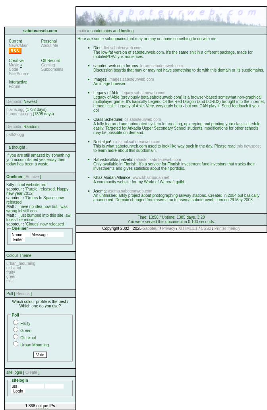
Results (22, 293)
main (81, 31)
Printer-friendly (227, 228)
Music (14, 65)
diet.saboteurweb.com (122, 48)
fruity (10, 272)
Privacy (168, 228)
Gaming (48, 65)
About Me (49, 45)
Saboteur (151, 228)
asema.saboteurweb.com (130, 191)
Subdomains (52, 69)
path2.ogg (15, 134)
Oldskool (28, 338)
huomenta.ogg (19, 114)
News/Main (18, 45)
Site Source (19, 74)
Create (31, 372)
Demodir (13, 101)
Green (25, 330)
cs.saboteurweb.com (142, 119)
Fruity (25, 323)
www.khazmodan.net (151, 177)
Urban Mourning (34, 345)
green (11, 276)
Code (13, 69)
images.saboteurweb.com (131, 79)
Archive (32, 177)
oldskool (13, 268)
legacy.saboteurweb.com (143, 93)
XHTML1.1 (187, 228)
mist (10, 281)
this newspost (249, 146)
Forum (14, 86)
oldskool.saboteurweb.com (136, 142)
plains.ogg (15, 109)
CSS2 (206, 228)
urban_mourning (20, 263)
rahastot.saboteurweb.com (157, 159)
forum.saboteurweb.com (161, 66)
